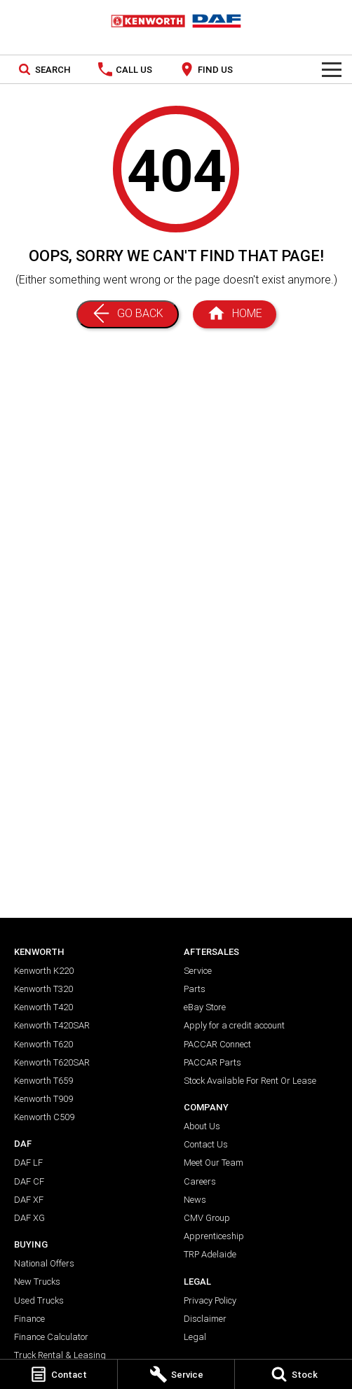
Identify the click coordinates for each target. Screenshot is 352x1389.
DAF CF (29, 1181)
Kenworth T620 (43, 1044)
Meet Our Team (213, 1162)
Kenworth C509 (44, 1117)
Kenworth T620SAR (52, 1062)
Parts (194, 989)
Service (198, 971)
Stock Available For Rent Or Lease (250, 1081)
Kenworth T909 (43, 1099)
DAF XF (28, 1200)
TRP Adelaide (210, 1254)
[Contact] (58, 1374)
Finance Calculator (51, 1337)
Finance (29, 1319)
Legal (195, 1337)
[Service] (176, 1374)
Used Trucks (39, 1300)
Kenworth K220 (44, 971)
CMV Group (207, 1218)
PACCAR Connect (217, 1044)
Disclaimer (205, 1319)
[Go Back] (127, 314)
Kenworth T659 (43, 1081)
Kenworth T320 (43, 989)
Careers (200, 1181)
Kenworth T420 (43, 1007)
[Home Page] (176, 21)
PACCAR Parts (212, 1062)
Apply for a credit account (234, 1025)
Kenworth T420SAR (52, 1025)
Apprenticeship (214, 1236)
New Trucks (37, 1281)
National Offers (44, 1263)
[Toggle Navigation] (331, 69)
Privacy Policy (210, 1300)
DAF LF (28, 1162)
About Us (202, 1126)
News (195, 1200)
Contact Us (206, 1144)
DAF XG (29, 1218)
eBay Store (205, 1007)
